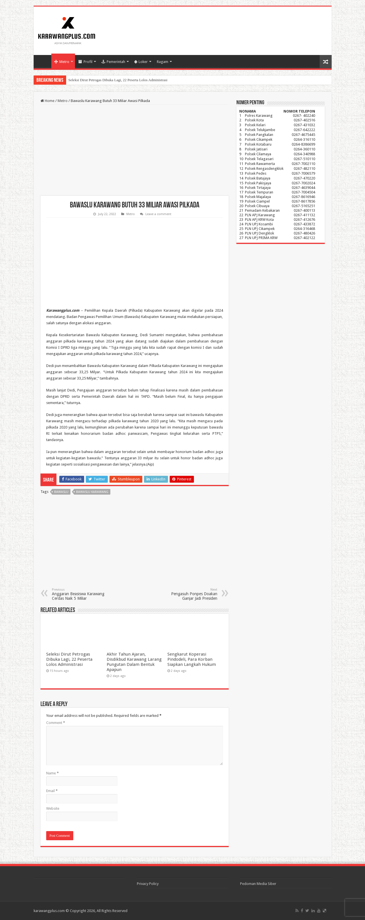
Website (52, 808)
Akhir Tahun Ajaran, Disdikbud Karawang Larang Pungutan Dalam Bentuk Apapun (134, 662)
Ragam (162, 62)
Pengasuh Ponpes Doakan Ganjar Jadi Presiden (188, 594)
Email (52, 791)
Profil (85, 62)
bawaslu (61, 492)
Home (43, 61)
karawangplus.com (49, 911)
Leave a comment (158, 214)
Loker (141, 62)
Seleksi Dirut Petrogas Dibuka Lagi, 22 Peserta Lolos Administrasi (118, 80)
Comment (55, 723)
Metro (61, 62)
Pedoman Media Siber (258, 884)
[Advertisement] (134, 150)
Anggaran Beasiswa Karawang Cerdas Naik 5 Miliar (81, 594)
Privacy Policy (148, 884)
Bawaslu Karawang (92, 492)
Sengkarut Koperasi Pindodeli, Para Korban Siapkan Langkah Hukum (191, 659)
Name (52, 773)
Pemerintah (113, 62)
